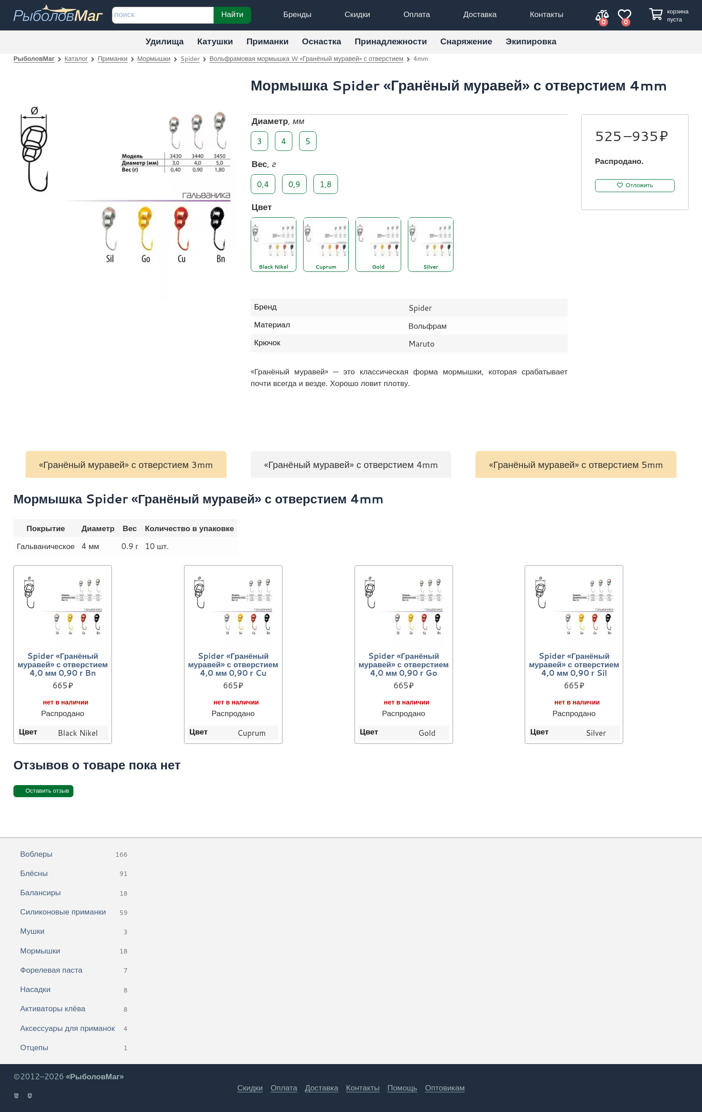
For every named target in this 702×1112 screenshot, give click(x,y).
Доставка (480, 14)
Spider (190, 58)
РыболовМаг (34, 58)
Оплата (416, 14)
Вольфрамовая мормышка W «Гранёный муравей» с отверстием (306, 58)
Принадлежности (391, 41)
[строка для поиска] (163, 15)
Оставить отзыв (47, 790)
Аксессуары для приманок (74, 1028)
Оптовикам (445, 1087)
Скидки (357, 14)
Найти (232, 13)
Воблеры (74, 854)
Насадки (74, 989)
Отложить (639, 185)
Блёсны (74, 873)
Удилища (165, 41)
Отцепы (74, 1048)
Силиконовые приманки (74, 912)
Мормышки (154, 58)
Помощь (402, 1087)
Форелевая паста (74, 970)
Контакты (547, 14)
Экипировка (531, 41)
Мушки (74, 931)
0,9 (294, 184)
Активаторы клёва (74, 1009)
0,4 (263, 184)
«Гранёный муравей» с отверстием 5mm (576, 464)
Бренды (297, 14)
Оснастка (322, 41)
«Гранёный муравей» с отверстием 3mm (126, 464)
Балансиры (74, 893)
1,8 (326, 184)
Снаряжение (466, 41)
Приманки (267, 41)
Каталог (76, 58)
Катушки (215, 41)
